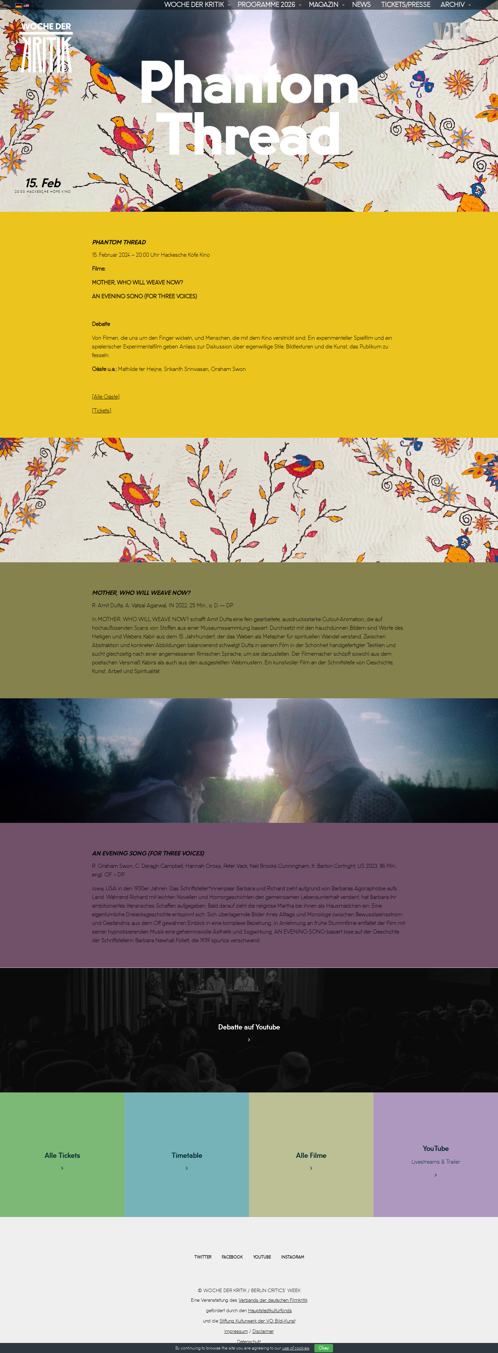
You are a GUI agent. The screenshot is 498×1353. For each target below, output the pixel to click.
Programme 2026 (266, 5)
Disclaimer (263, 1331)
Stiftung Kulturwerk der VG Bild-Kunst (257, 1321)
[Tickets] (101, 411)
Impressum (236, 1331)
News (361, 5)
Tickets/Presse (405, 5)
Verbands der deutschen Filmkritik (273, 1300)
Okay (324, 1348)
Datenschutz (249, 1342)
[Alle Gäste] (106, 397)
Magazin (323, 5)
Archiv (452, 5)
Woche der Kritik (194, 5)
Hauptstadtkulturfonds (270, 1310)
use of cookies (295, 1348)
